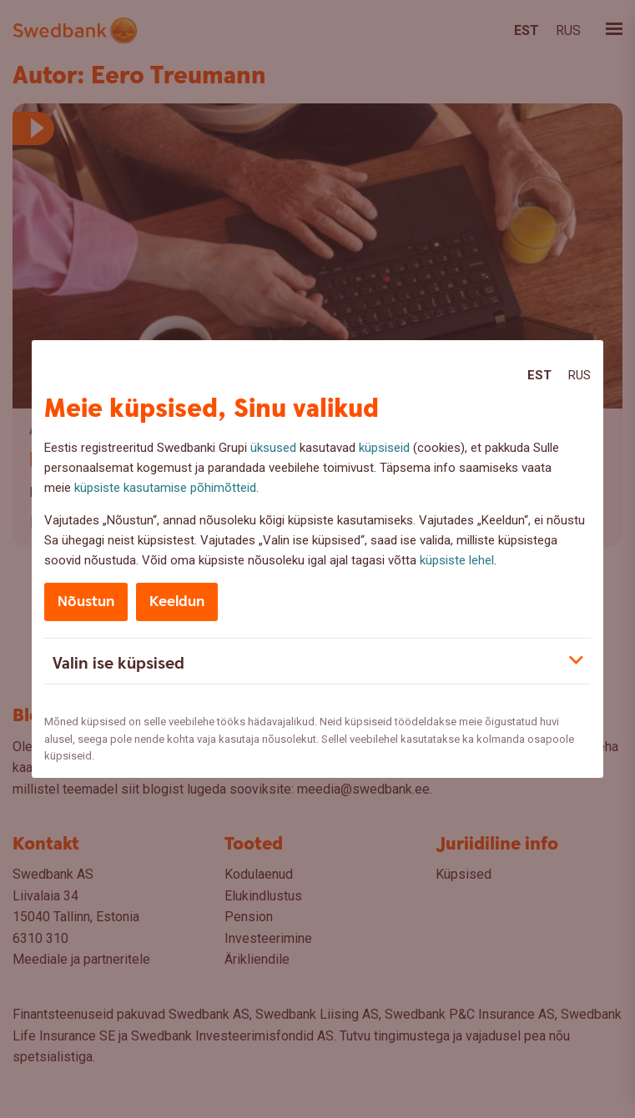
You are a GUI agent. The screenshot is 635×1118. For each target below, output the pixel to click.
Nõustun (86, 601)
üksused (273, 447)
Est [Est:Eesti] (539, 375)
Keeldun (176, 601)
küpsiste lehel (457, 560)
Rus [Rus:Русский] (579, 375)
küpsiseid (384, 447)
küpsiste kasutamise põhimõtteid (165, 487)
